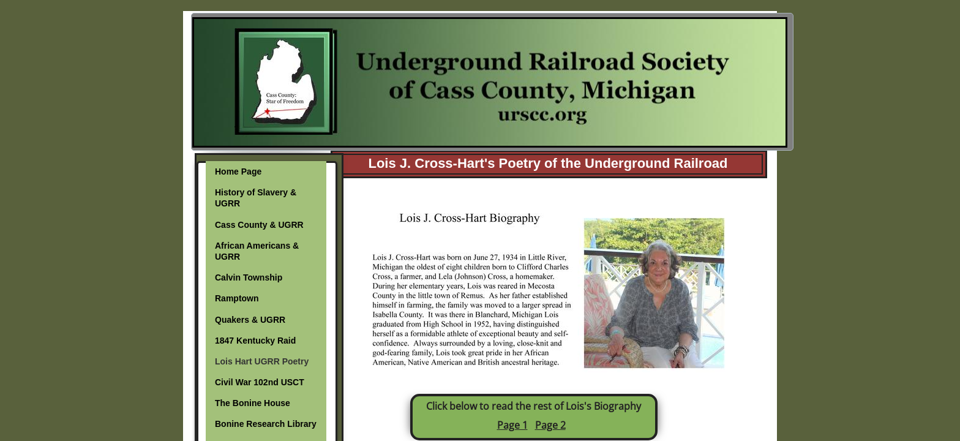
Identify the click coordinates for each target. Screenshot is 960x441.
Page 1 (512, 425)
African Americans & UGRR (257, 251)
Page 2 (550, 425)
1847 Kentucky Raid (255, 340)
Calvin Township (248, 277)
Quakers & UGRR (250, 320)
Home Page (238, 171)
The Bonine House (252, 403)
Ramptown (237, 298)
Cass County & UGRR (259, 225)
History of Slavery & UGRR (255, 197)
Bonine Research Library (266, 424)
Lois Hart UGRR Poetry (262, 361)
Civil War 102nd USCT (259, 382)
